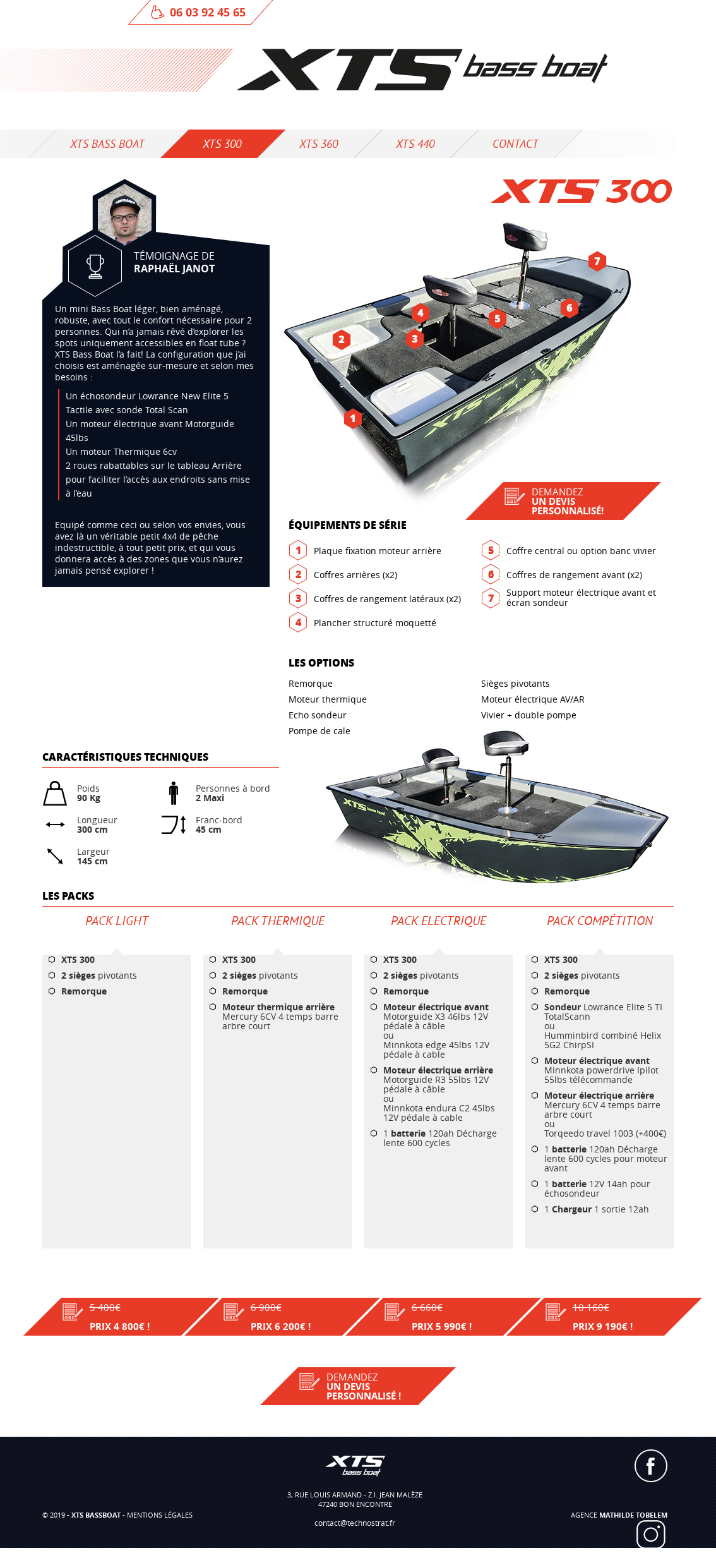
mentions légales (160, 1515)
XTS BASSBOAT (96, 1515)
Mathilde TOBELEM (633, 1515)
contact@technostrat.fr (354, 1523)
